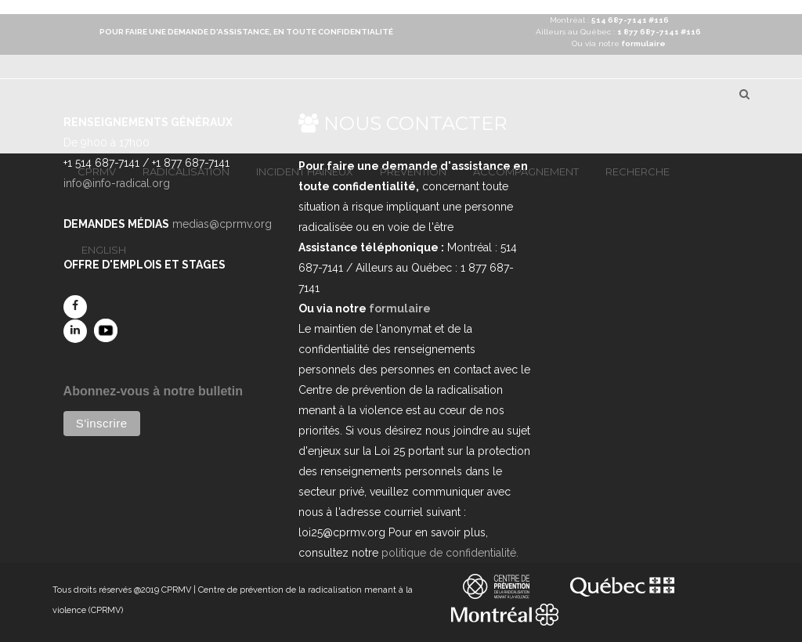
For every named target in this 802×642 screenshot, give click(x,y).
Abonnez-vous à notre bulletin (153, 391)
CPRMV (97, 171)
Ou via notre (619, 43)
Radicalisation (186, 171)
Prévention (413, 171)
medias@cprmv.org (222, 224)
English (103, 249)
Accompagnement (526, 171)
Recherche (637, 171)
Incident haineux (304, 171)
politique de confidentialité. (449, 552)
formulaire (400, 308)
